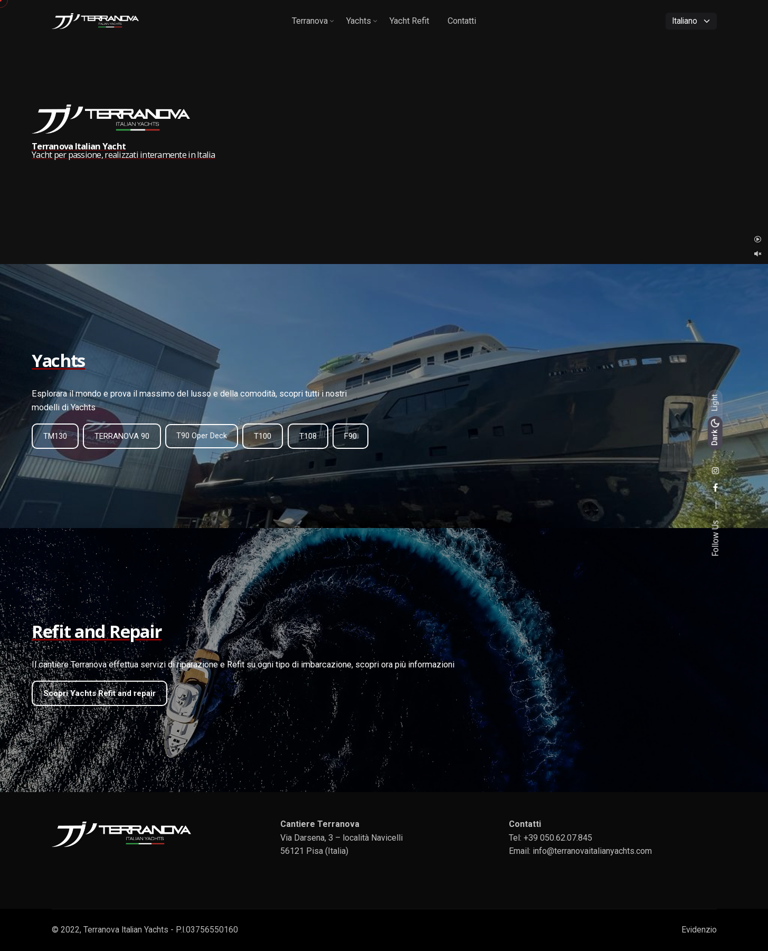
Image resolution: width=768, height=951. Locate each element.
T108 (308, 436)
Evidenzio (699, 930)
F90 (350, 436)
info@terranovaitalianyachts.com (592, 851)
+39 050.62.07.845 (558, 838)
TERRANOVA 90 (121, 436)
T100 (262, 436)
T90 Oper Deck (201, 435)
